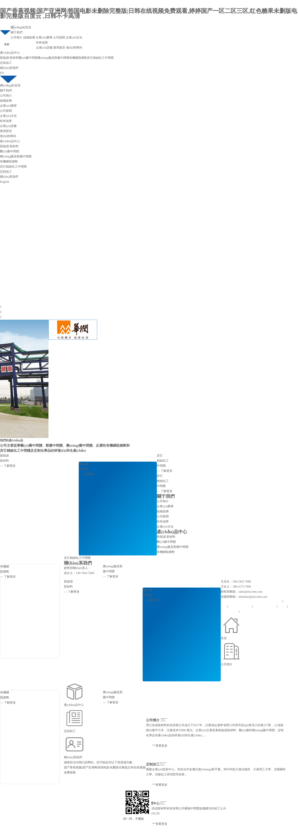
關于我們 (16, 32)
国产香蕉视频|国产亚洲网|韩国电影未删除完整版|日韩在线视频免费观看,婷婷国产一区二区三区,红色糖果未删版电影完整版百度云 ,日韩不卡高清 (148, 13)
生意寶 (282, 606)
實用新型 (59, 47)
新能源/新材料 (9, 57)
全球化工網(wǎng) (264, 606)
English (4, 181)
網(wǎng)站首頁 (21, 27)
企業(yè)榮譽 (44, 37)
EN (2, 73)
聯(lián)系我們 (9, 68)
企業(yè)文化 (74, 37)
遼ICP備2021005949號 (270, 612)
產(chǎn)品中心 (10, 52)
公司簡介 (16, 37)
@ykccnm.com (258, 596)
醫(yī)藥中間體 (28, 57)
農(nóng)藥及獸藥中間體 (53, 57)
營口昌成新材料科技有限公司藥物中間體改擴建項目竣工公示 (186, 808)
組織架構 (29, 37)
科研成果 (42, 42)
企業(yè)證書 (44, 47)
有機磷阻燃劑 (78, 57)
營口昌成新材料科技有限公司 (165, 725)
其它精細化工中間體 (100, 57)
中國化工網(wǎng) (239, 606)
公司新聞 (59, 37)
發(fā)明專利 (74, 47)
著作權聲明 (247, 612)
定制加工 (6, 62)
